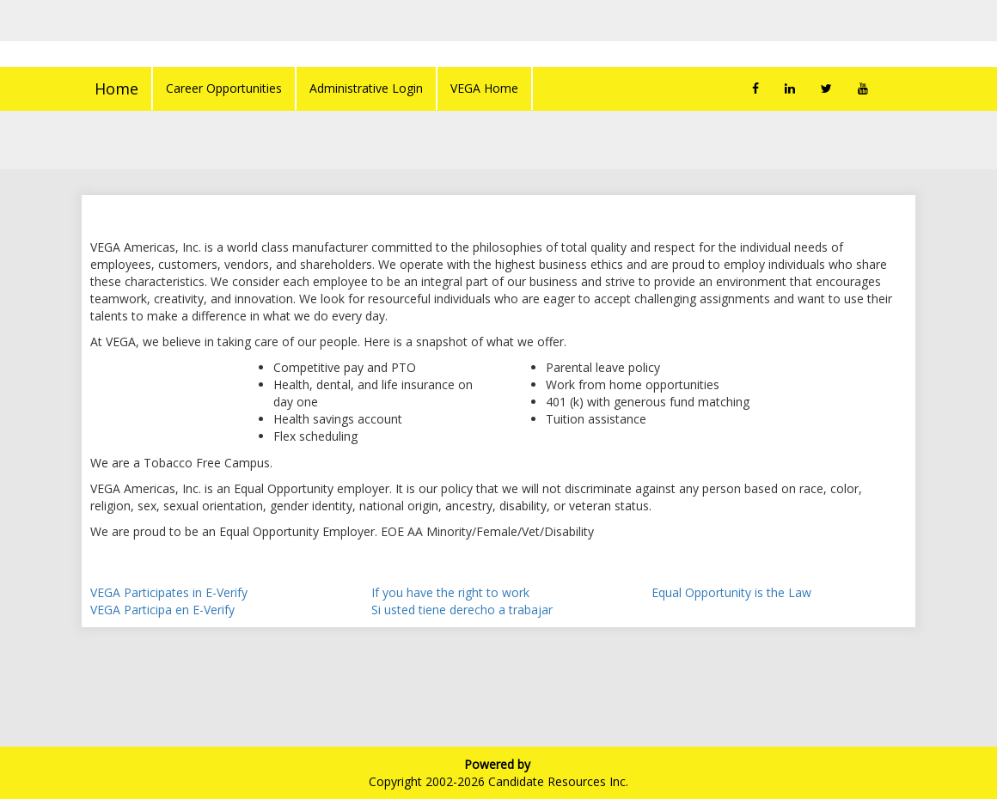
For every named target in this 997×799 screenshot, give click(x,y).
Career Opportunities (224, 88)
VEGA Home (484, 88)
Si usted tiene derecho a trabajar (462, 609)
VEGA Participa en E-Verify (162, 609)
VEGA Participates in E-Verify (169, 592)
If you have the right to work (450, 592)
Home (116, 88)
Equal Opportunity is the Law (731, 592)
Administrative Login (366, 88)
